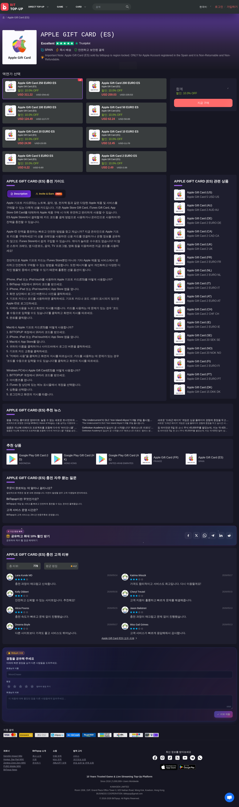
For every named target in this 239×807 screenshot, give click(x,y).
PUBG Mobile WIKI (12, 766)
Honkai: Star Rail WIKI (13, 759)
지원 (34, 759)
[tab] (19, 193)
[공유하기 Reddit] (229, 535)
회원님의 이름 (12, 668)
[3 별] (20, 686)
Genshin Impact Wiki (12, 756)
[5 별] (32, 686)
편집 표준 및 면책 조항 (83, 763)
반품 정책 (57, 756)
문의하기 (36, 763)
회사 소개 (36, 756)
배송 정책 (57, 759)
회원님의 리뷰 (12, 692)
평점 (8, 681)
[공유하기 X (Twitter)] (196, 535)
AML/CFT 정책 (59, 763)
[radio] (16, 579)
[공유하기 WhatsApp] (204, 535)
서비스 (76, 756)
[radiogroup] (21, 579)
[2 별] (14, 686)
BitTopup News (10, 770)
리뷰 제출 (223, 714)
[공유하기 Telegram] (212, 535)
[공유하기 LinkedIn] (221, 535)
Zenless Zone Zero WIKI (14, 763)
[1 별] (8, 686)
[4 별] (26, 686)
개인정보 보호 (79, 759)
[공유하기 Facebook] (188, 535)
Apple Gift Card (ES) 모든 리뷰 (119, 638)
